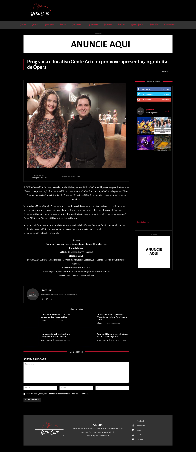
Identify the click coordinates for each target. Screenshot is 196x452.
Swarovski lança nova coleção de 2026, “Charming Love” (113, 335)
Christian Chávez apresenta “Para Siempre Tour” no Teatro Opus (112, 317)
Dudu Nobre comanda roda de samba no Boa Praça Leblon (55, 315)
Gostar (166, 89)
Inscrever (165, 99)
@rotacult (150, 110)
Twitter (140, 435)
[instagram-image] (145, 125)
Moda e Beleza (46, 340)
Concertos (164, 71)
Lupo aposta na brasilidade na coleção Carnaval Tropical (55, 335)
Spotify (139, 430)
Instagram (141, 426)
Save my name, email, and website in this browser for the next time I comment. (57, 394)
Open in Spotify (143, 222)
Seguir (166, 94)
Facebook (140, 421)
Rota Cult (46, 289)
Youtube (140, 439)
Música (43, 321)
